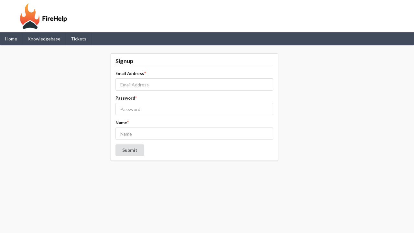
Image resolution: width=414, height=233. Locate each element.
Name (122, 122)
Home (11, 38)
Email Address (130, 73)
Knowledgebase (43, 38)
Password (126, 98)
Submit (129, 150)
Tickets (78, 38)
